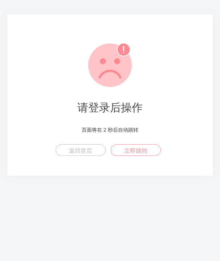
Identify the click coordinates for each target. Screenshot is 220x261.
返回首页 (80, 150)
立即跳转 (135, 150)
